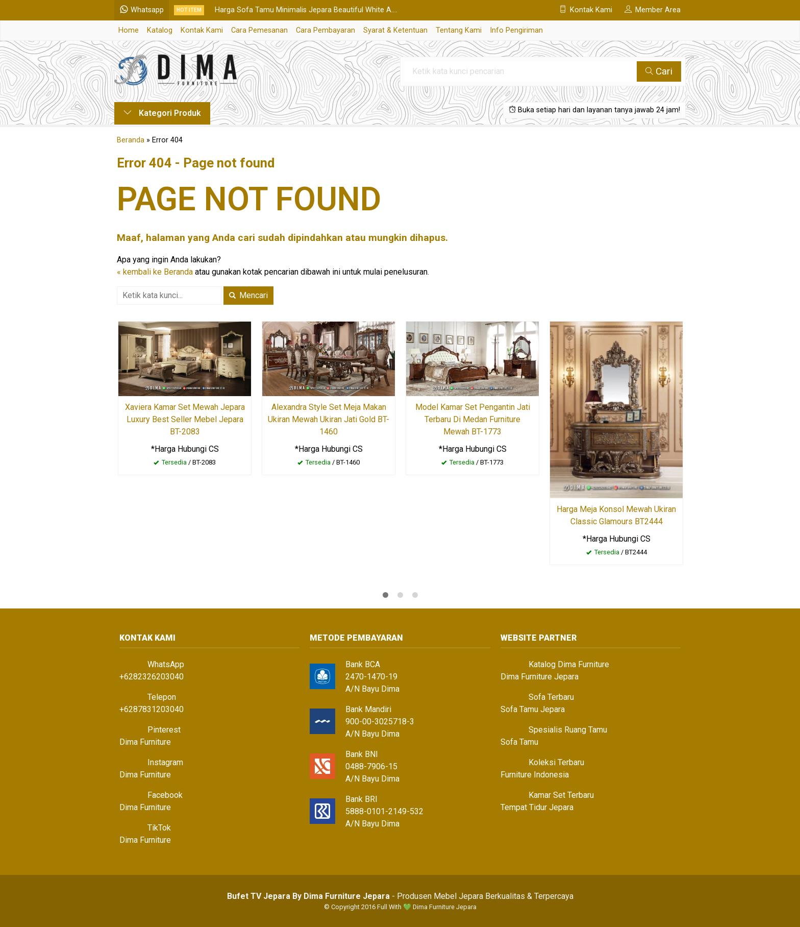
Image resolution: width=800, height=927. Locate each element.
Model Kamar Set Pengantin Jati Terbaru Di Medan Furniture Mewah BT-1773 (472, 419)
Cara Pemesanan (259, 30)
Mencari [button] (248, 295)
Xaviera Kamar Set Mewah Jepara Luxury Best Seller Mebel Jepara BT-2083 (185, 419)
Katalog (159, 30)
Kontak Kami (202, 30)
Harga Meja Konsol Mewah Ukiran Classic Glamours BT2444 (616, 515)
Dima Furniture (145, 742)
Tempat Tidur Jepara (537, 807)
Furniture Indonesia (535, 774)
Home (128, 30)
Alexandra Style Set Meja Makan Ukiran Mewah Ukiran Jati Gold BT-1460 (328, 419)
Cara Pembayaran (325, 30)
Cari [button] (658, 71)
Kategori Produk (162, 113)
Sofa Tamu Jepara (533, 709)
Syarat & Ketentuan (395, 30)
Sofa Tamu (519, 742)
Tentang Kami (459, 30)
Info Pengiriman (516, 30)
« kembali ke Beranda (155, 272)
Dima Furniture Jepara (540, 676)
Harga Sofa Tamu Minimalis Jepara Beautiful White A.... (306, 10)
